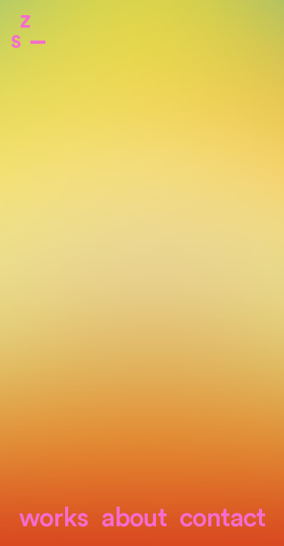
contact (222, 518)
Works (53, 518)
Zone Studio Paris (28, 31)
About (134, 518)
